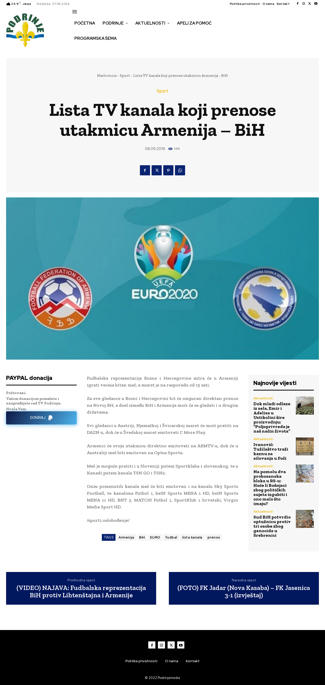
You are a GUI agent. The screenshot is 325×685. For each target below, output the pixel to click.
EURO (155, 537)
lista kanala (192, 537)
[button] (78, 49)
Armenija (126, 537)
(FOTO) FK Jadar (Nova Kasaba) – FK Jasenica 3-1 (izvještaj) (243, 591)
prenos (213, 537)
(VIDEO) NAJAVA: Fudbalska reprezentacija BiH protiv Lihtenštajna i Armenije (81, 591)
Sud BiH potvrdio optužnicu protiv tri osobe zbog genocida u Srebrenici (272, 526)
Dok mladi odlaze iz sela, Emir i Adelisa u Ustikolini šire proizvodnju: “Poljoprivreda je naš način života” (271, 417)
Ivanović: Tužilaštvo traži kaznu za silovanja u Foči (270, 451)
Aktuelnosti (263, 398)
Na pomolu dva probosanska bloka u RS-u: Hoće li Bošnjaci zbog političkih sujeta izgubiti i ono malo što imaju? (270, 487)
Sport (125, 75)
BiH (142, 537)
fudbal (171, 537)
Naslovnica (107, 75)
